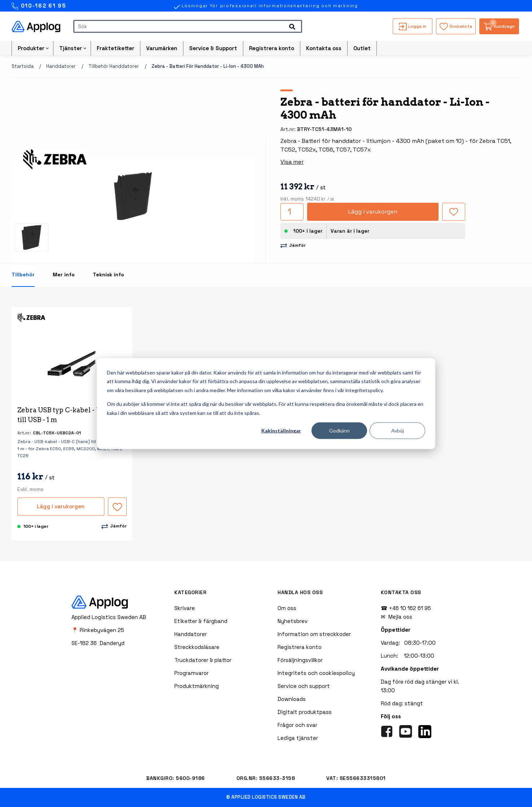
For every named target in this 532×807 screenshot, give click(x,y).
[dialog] (266, 403)
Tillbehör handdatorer (113, 66)
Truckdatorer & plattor (202, 660)
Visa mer (292, 162)
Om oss (287, 608)
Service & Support (213, 48)
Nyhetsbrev (293, 621)
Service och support (304, 686)
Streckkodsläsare (196, 647)
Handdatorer (61, 66)
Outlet (362, 48)
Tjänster (70, 48)
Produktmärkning (196, 686)
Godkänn (339, 430)
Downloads (292, 699)
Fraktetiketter (115, 48)
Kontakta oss (323, 48)
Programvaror (191, 673)
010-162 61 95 (39, 6)
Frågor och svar (297, 725)
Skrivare (184, 608)
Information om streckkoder (314, 634)
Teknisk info (108, 274)
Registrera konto (271, 48)
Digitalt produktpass (305, 712)
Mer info (64, 274)
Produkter (31, 48)
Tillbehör (23, 274)
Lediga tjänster (298, 737)
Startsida (23, 66)
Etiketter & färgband (200, 621)
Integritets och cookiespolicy (316, 673)
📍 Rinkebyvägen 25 (97, 630)
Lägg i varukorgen (372, 211)
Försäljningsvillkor (300, 660)
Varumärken (161, 48)
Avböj (397, 430)
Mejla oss (400, 616)
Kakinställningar (281, 430)
